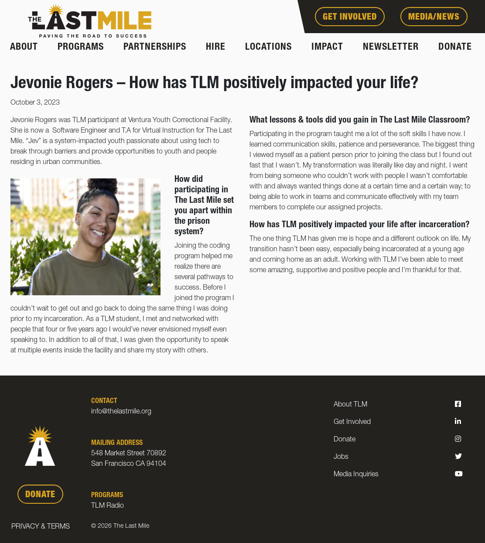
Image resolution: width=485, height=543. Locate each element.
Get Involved (350, 18)
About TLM (350, 405)
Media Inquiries (356, 474)
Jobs (341, 457)
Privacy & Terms (40, 527)
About (24, 47)
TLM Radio (107, 506)
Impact (327, 47)
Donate (455, 47)
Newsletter (391, 47)
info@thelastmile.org (121, 412)
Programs (81, 47)
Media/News (434, 18)
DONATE (40, 495)
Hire (215, 47)
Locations (268, 47)
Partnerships (154, 47)
